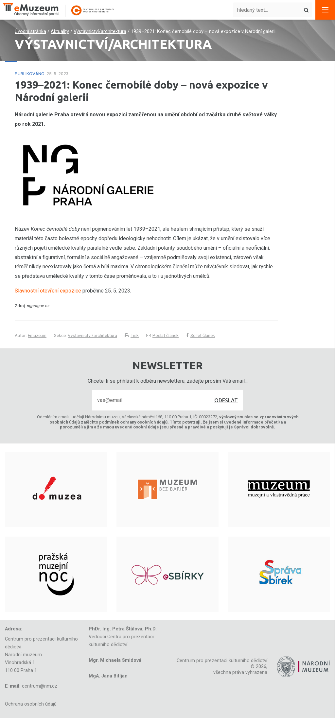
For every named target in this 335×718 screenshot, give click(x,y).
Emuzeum (37, 335)
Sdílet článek (200, 335)
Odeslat (226, 400)
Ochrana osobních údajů (31, 704)
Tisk (132, 335)
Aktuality (60, 31)
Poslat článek (162, 335)
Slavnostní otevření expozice (48, 291)
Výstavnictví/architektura (100, 31)
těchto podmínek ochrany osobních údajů (127, 422)
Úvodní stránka (30, 31)
